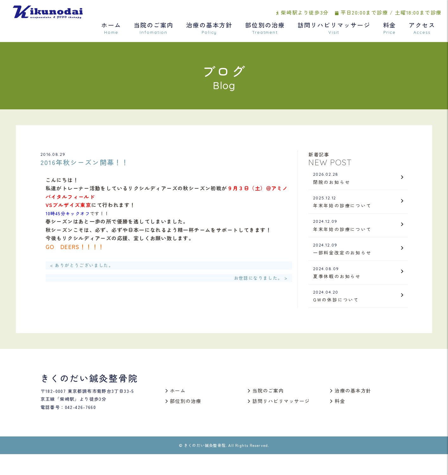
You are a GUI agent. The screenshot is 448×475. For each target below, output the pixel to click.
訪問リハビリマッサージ (334, 31)
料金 (389, 31)
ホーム (111, 31)
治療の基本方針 (209, 31)
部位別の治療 (265, 31)
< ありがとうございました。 (82, 267)
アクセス (422, 31)
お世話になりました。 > (261, 279)
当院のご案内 (154, 31)
